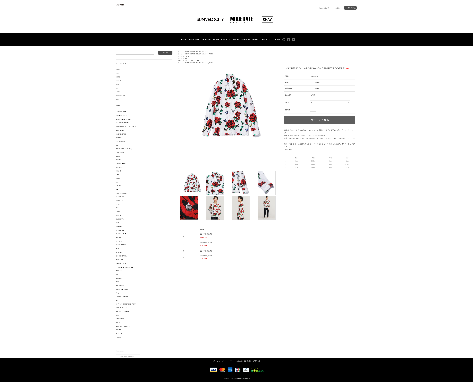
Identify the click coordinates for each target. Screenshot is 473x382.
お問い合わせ (216, 361)
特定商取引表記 (255, 361)
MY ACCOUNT (324, 8)
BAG (117, 88)
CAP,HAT (118, 80)
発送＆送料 (247, 361)
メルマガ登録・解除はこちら (128, 356)
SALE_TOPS (195, 60)
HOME (183, 40)
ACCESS (276, 40)
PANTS (118, 77)
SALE (186, 58)
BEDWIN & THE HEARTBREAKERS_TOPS (199, 54)
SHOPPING (206, 40)
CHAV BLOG (265, 40)
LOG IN (337, 8)
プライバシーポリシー (228, 361)
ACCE (117, 84)
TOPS (187, 56)
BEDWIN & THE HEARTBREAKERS (197, 52)
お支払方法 (239, 361)
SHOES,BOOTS (120, 95)
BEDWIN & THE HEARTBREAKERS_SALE (199, 63)
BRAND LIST (194, 40)
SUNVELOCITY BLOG (221, 40)
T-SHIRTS (118, 92)
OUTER (118, 69)
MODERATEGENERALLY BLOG (245, 40)
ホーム (180, 52)
